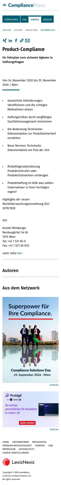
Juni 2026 (6, 30)
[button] (22, 40)
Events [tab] (35, 19)
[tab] (11, 19)
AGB (50, 445)
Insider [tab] (47, 19)
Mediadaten (39, 441)
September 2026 (48, 30)
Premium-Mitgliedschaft (17, 445)
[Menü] (4, 5)
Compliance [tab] (11, 19)
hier (19, 253)
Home (5, 441)
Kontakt (40, 445)
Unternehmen (20, 441)
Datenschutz (26, 449)
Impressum (8, 449)
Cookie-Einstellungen (15, 452)
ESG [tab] (24, 19)
